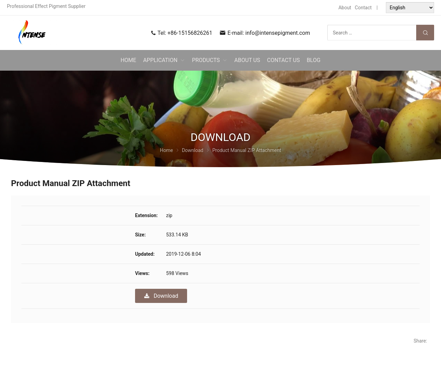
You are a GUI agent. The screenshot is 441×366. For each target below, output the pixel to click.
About (344, 7)
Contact (363, 7)
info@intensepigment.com (277, 33)
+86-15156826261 (189, 33)
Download (161, 296)
